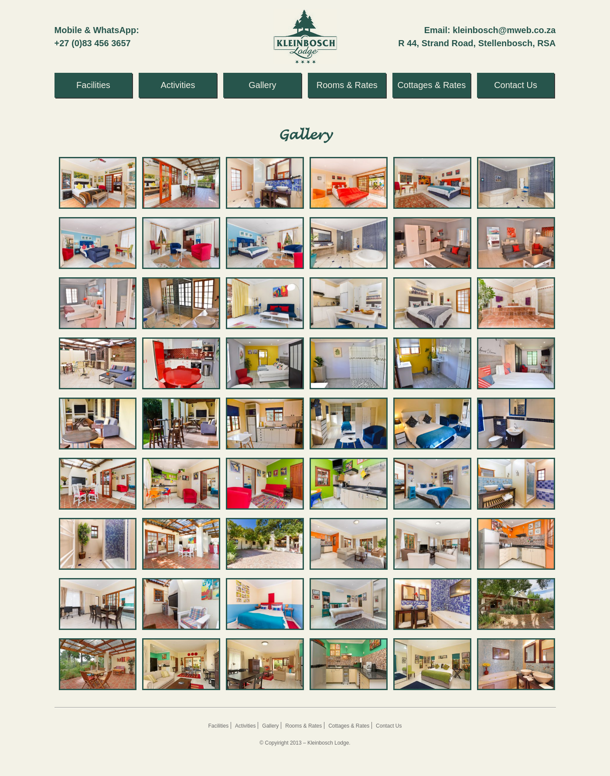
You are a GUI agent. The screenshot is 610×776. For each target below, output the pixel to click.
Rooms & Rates (303, 726)
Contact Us (389, 726)
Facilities (218, 726)
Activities (245, 726)
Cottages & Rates (348, 726)
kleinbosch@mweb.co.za (504, 30)
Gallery (270, 726)
